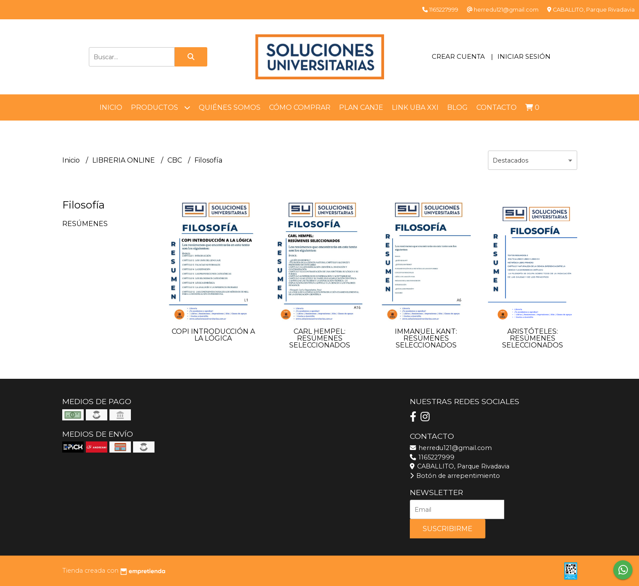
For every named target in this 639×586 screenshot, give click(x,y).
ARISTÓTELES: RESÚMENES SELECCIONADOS (532, 338)
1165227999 (432, 457)
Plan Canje (361, 107)
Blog (457, 107)
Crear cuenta (458, 56)
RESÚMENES (85, 224)
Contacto (496, 107)
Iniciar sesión (524, 56)
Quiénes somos (229, 107)
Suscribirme (447, 529)
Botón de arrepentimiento (455, 476)
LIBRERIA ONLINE (124, 160)
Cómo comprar (299, 107)
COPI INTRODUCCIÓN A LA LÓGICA (213, 334)
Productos (160, 107)
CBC (175, 160)
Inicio (111, 107)
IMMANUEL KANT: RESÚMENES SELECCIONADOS (426, 338)
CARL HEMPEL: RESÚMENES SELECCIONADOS (319, 338)
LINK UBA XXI (415, 107)
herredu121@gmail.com (451, 448)
